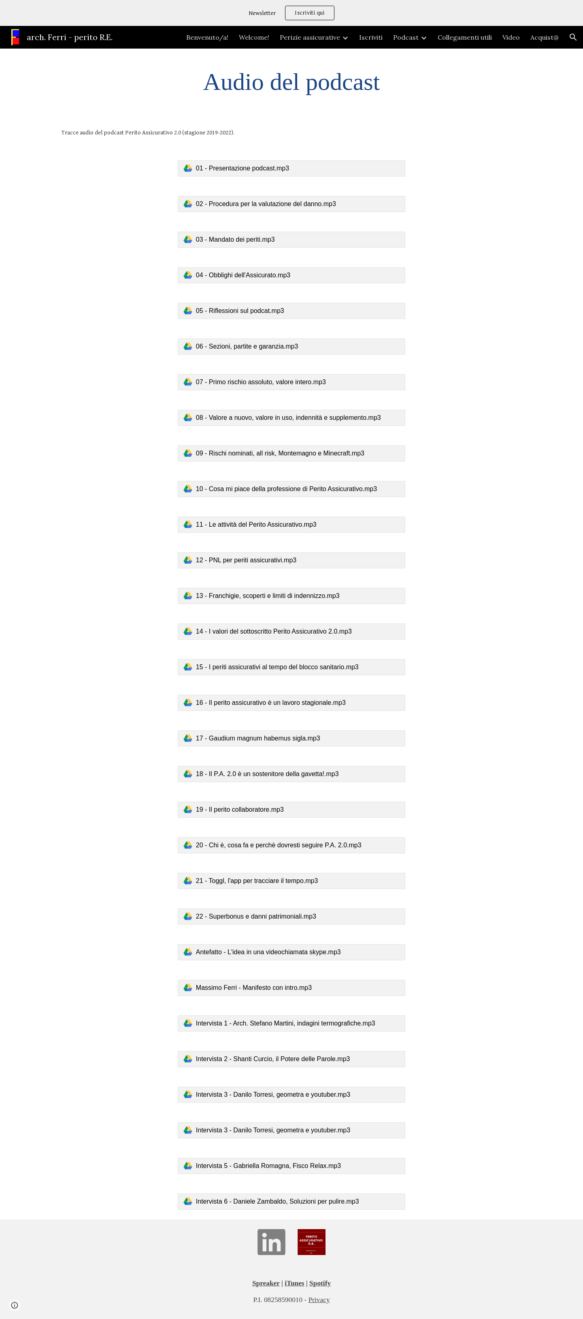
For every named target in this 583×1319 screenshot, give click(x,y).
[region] (291, 13)
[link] (291, 168)
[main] (291, 81)
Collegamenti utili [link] (465, 37)
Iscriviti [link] (371, 37)
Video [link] (511, 37)
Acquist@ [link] (544, 37)
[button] (573, 37)
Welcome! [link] (254, 37)
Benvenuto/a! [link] (207, 37)
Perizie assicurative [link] (310, 37)
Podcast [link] (406, 37)
